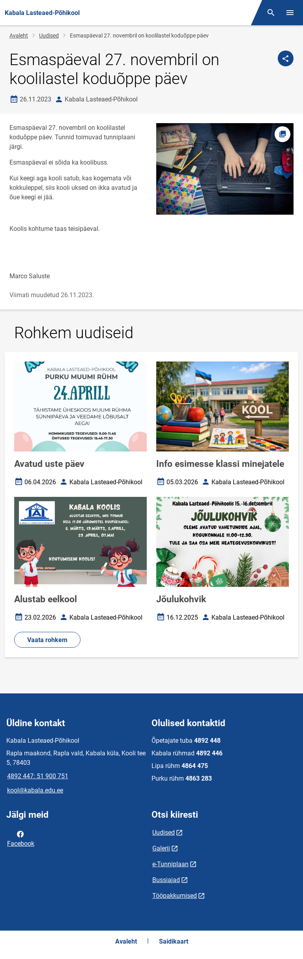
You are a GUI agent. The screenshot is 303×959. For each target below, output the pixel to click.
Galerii (161, 848)
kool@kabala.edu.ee (35, 790)
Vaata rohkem (47, 640)
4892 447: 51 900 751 (37, 776)
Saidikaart (173, 941)
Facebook (20, 838)
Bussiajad (166, 880)
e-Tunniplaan (170, 864)
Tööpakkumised (174, 895)
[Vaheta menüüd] (290, 12)
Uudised (49, 35)
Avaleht (18, 35)
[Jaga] (286, 58)
